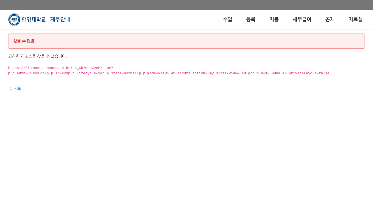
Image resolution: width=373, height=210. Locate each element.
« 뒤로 (14, 88)
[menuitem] (227, 19)
